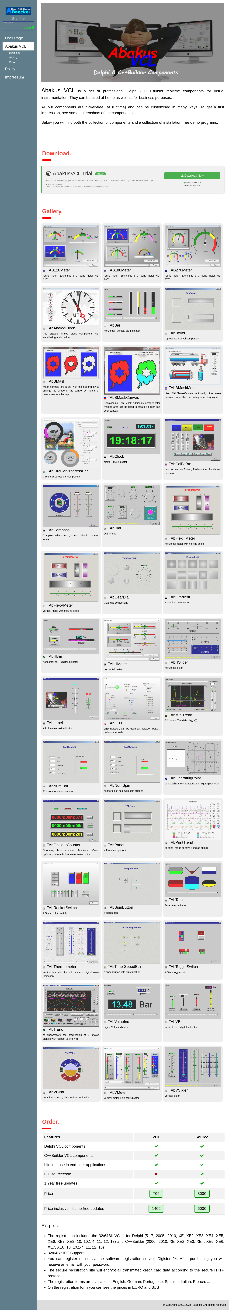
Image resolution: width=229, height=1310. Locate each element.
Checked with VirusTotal (192, 185)
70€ (156, 1193)
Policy (10, 69)
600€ (202, 1208)
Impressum (14, 77)
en (17, 18)
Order (12, 62)
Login (29, 27)
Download (14, 52)
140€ (156, 1208)
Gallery (13, 57)
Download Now (192, 175)
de (23, 18)
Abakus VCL (15, 46)
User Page (14, 38)
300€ (202, 1193)
